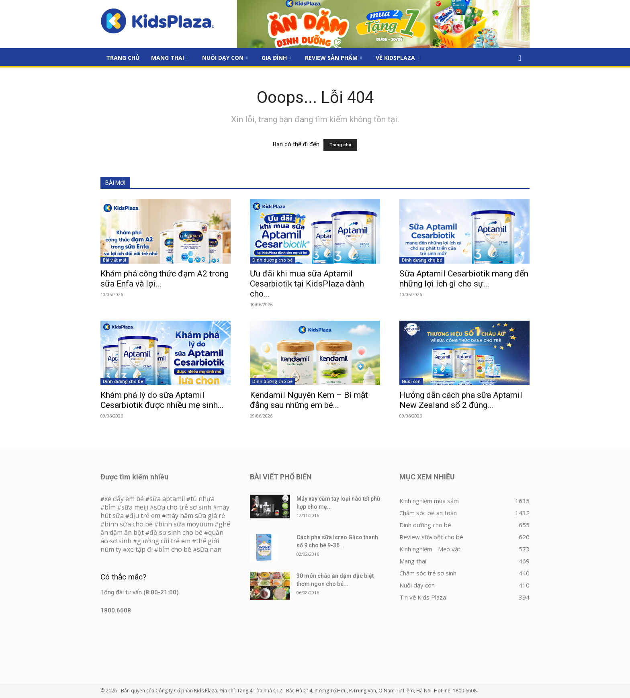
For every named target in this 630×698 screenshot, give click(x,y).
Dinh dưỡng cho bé (272, 260)
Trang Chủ (123, 57)
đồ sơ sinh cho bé (175, 532)
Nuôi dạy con (225, 57)
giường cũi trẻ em (163, 540)
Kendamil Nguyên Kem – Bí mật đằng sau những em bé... (309, 400)
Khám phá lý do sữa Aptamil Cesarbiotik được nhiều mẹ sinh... (162, 400)
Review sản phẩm (333, 57)
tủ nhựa (202, 498)
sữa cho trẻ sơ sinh (182, 507)
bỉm (110, 507)
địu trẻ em (144, 515)
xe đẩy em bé (124, 498)
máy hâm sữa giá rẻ (195, 515)
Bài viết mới (114, 260)
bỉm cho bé (174, 549)
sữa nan (209, 549)
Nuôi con (411, 381)
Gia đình (276, 57)
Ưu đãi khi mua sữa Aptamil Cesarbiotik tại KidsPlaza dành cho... (307, 284)
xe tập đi (140, 549)
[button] (520, 58)
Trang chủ (340, 144)
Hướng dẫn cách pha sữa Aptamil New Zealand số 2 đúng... (460, 400)
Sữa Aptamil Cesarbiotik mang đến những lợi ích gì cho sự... (463, 279)
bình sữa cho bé (128, 524)
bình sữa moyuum (185, 524)
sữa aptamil (167, 498)
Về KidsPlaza (397, 57)
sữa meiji (134, 507)
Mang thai (169, 57)
